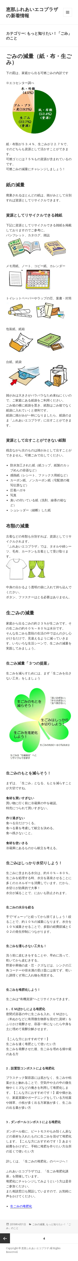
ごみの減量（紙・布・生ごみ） (39, 59)
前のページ (5, 1238)
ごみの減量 (38, 1224)
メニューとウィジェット (67, 16)
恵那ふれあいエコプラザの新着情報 (32, 12)
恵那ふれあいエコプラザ (35, 1248)
